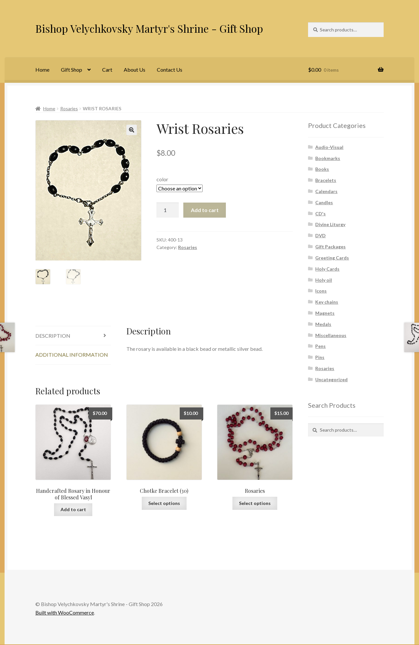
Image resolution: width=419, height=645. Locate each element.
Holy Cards (327, 269)
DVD (320, 235)
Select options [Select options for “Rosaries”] (255, 504)
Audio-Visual (329, 147)
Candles (324, 202)
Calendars (326, 191)
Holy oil (323, 280)
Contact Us (169, 69)
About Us (134, 69)
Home (42, 69)
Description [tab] (52, 336)
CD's (320, 213)
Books (322, 169)
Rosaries (69, 108)
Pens (320, 346)
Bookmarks (327, 158)
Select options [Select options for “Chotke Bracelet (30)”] (164, 504)
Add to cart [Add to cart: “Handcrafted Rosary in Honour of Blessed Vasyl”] (73, 510)
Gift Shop (71, 69)
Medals (323, 324)
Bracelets (325, 180)
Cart (107, 69)
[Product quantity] (167, 210)
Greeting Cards (332, 257)
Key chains (326, 302)
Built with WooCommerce (64, 613)
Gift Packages (330, 246)
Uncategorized (331, 379)
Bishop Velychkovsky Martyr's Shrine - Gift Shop (149, 28)
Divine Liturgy (330, 224)
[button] (131, 130)
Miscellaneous (330, 335)
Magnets (325, 313)
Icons (321, 291)
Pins (319, 357)
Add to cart (205, 210)
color (162, 179)
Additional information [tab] (71, 355)
